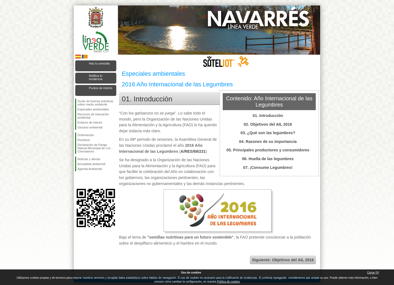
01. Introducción (268, 115)
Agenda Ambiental (89, 169)
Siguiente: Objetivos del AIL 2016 (283, 260)
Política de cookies (228, 281)
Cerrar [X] (373, 272)
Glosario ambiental (90, 127)
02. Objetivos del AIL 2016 (268, 124)
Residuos (83, 140)
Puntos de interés (100, 88)
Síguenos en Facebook (78, 180)
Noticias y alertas (88, 159)
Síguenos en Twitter (87, 180)
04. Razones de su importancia (268, 141)
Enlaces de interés (89, 122)
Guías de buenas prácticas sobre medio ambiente (95, 102)
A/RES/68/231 (193, 151)
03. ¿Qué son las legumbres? (268, 133)
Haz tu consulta (99, 63)
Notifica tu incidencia (95, 77)
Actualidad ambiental (91, 164)
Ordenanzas (85, 135)
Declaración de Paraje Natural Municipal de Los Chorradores (94, 148)
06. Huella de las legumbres (268, 159)
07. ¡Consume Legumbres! (268, 167)
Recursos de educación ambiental (93, 116)
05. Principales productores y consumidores (267, 150)
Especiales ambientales (93, 109)
